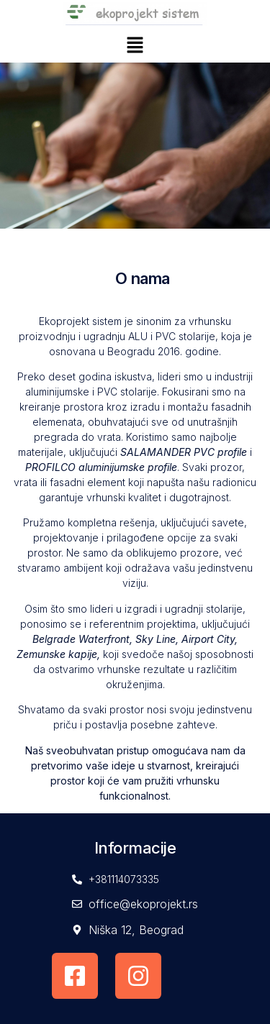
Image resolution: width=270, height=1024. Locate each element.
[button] (134, 47)
